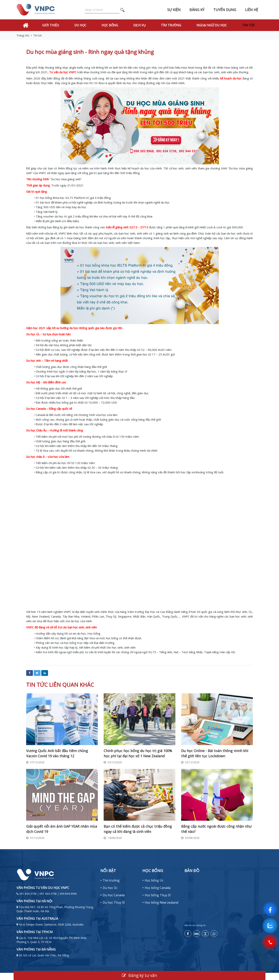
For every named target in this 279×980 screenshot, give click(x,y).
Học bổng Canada (157, 888)
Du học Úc (110, 888)
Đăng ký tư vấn (139, 975)
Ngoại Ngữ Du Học (211, 25)
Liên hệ (251, 9)
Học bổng (110, 25)
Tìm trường (171, 25)
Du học (80, 25)
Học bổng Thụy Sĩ (157, 895)
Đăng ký (196, 9)
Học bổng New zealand (161, 902)
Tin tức (248, 25)
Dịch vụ (139, 25)
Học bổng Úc (154, 880)
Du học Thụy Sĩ (114, 902)
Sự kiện (174, 9)
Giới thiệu (50, 25)
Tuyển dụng (224, 9)
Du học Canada (114, 895)
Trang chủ (22, 35)
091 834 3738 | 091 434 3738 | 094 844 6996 (48, 893)
